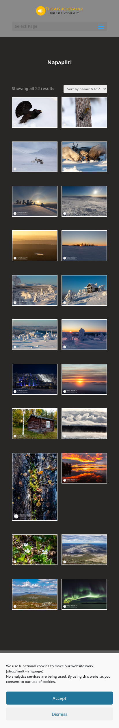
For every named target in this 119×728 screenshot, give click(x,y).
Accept (59, 698)
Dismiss (59, 714)
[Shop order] (85, 89)
